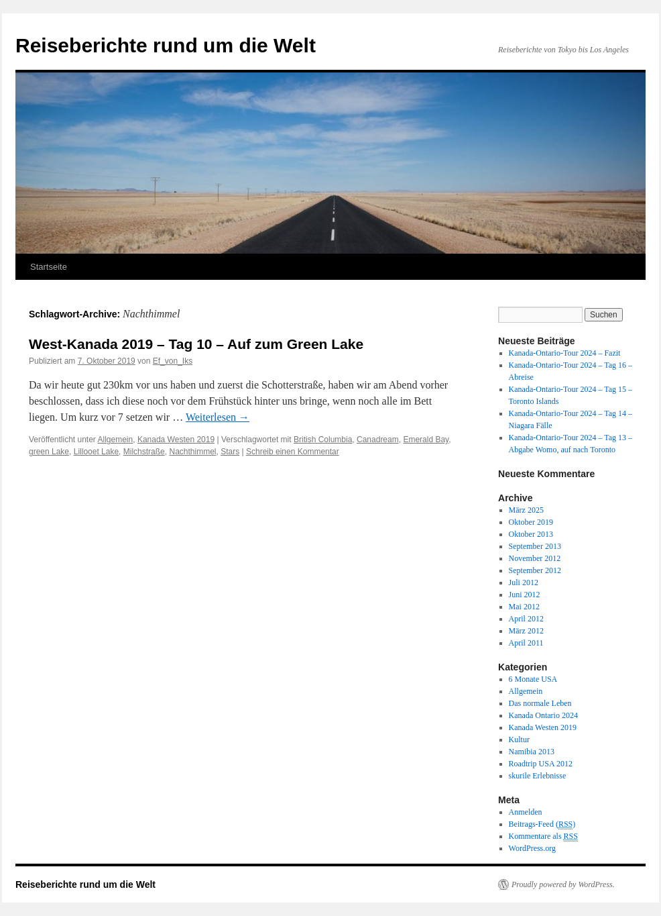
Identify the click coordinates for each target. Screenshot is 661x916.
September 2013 (535, 546)
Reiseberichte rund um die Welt (165, 45)
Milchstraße (144, 451)
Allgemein (115, 439)
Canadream (378, 439)
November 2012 (535, 558)
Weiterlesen (217, 417)
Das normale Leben (540, 703)
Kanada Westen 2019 (176, 439)
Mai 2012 (524, 606)
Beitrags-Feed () (542, 824)
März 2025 (526, 510)
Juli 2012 (523, 582)
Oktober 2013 (531, 534)
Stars (230, 451)
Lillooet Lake (96, 451)
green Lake (49, 451)
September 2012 (535, 570)
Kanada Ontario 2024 (543, 715)
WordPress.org (532, 848)
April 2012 (526, 618)
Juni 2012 (524, 594)
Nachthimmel (192, 451)
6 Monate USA (533, 679)
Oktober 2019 (531, 522)
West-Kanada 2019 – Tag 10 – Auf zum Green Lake (196, 344)
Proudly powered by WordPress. (563, 884)
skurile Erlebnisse (537, 775)
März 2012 (526, 630)
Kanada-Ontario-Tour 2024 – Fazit (565, 353)
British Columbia (323, 439)
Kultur (519, 739)
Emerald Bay (425, 439)
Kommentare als (543, 836)
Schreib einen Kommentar (292, 451)
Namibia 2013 (531, 751)
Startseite (48, 267)
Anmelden (525, 812)
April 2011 (526, 643)
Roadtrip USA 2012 (541, 763)
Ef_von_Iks (172, 361)
